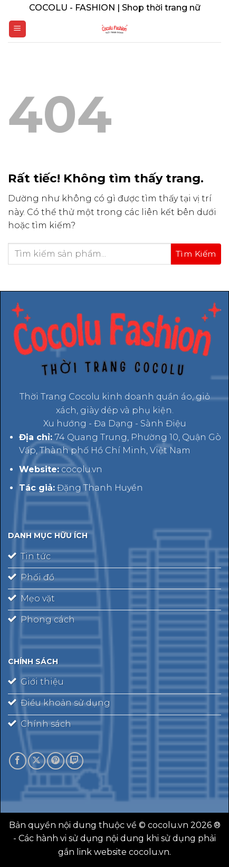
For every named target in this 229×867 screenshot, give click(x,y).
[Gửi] (196, 254)
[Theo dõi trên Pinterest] (55, 760)
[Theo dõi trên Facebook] (17, 760)
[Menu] (17, 29)
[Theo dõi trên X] (36, 760)
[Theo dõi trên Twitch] (74, 760)
